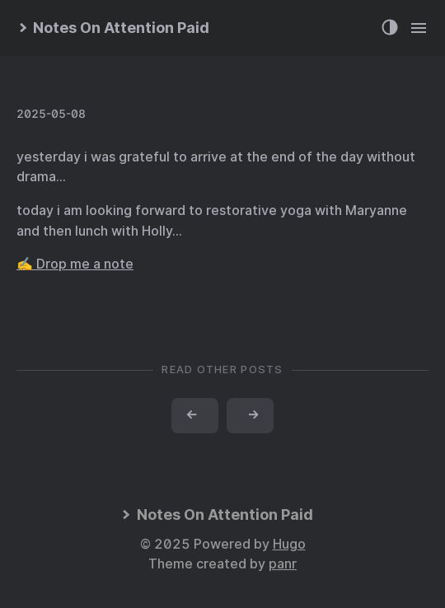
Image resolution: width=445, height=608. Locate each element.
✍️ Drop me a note (75, 264)
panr (283, 564)
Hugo (289, 544)
